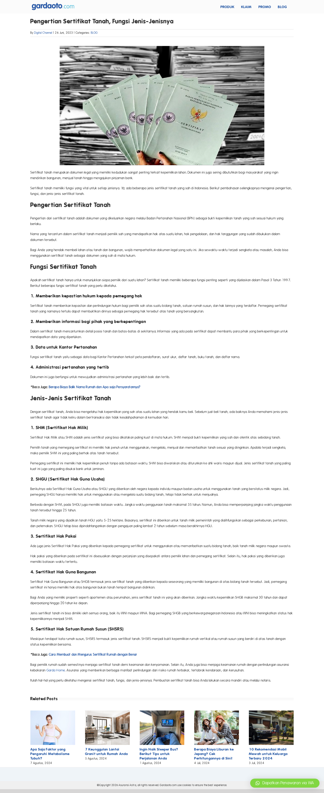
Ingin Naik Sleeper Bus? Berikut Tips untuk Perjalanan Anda (159, 753)
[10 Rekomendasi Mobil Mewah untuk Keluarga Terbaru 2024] (271, 713)
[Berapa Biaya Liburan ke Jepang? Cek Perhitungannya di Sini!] (216, 713)
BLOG (94, 33)
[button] (285, 783)
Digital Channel (43, 33)
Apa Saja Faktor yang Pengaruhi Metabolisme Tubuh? (50, 753)
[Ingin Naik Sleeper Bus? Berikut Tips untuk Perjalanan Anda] (162, 713)
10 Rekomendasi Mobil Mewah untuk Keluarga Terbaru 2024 (268, 753)
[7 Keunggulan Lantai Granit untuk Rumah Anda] (107, 713)
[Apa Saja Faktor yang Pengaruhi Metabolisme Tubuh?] (52, 713)
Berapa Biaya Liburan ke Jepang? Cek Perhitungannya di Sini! (214, 753)
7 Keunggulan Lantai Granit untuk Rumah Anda (106, 751)
